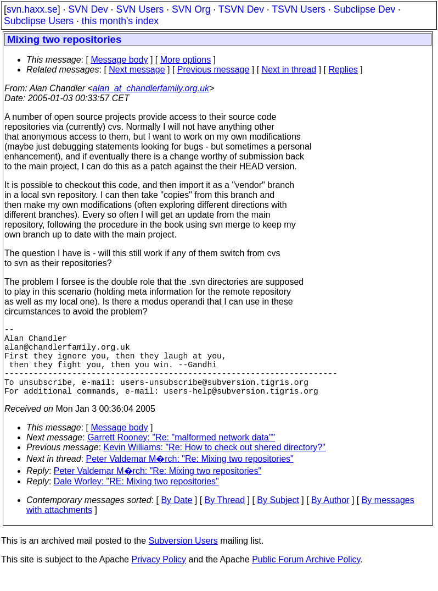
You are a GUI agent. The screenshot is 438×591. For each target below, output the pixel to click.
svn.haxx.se (32, 9)
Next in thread (289, 69)
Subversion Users (183, 558)
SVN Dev (88, 9)
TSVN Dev (241, 9)
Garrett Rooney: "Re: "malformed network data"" (181, 455)
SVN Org (191, 9)
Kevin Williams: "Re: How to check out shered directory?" (214, 465)
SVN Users (140, 9)
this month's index (120, 20)
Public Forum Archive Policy (306, 577)
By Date (176, 517)
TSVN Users (298, 9)
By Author (330, 517)
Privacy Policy (158, 577)
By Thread (225, 517)
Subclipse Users (39, 20)
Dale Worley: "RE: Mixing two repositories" (136, 499)
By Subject (278, 517)
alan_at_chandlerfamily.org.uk (151, 88)
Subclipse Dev (364, 9)
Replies (343, 69)
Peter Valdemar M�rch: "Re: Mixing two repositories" (190, 476)
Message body (119, 59)
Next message (137, 69)
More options (185, 59)
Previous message (213, 69)
